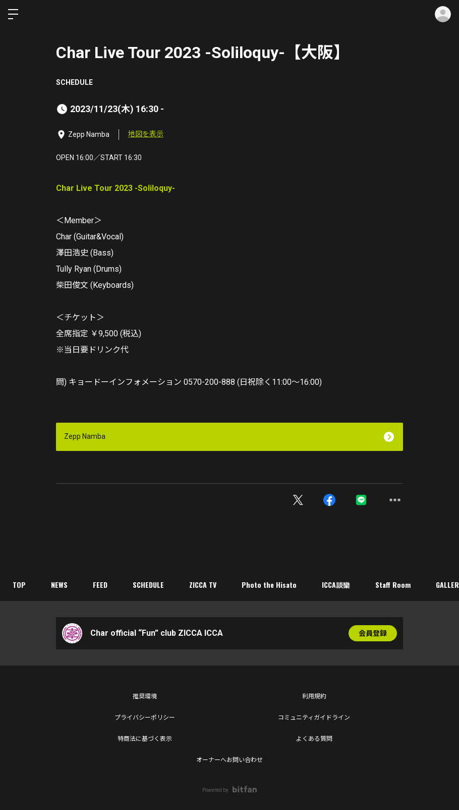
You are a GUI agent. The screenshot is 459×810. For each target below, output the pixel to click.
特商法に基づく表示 (145, 738)
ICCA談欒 (336, 584)
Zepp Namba (84, 436)
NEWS (59, 584)
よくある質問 (314, 738)
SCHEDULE (74, 82)
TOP (19, 584)
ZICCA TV (202, 584)
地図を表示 (145, 134)
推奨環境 (145, 696)
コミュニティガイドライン (314, 717)
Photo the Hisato (269, 584)
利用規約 (314, 696)
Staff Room (393, 584)
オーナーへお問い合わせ (229, 760)
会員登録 (373, 633)
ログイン (443, 14)
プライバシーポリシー (144, 717)
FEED (100, 584)
